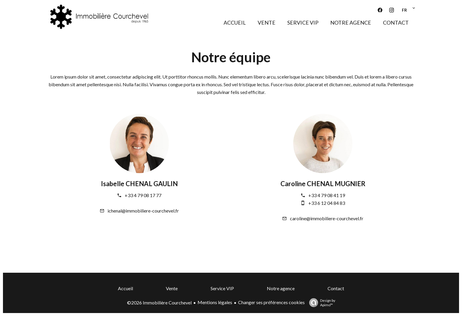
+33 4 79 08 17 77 (143, 195)
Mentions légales (215, 302)
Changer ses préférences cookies (271, 302)
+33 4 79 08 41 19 (326, 195)
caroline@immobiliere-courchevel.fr (326, 218)
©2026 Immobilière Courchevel (159, 302)
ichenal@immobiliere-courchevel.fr (143, 210)
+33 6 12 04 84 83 (326, 203)
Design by (320, 302)
